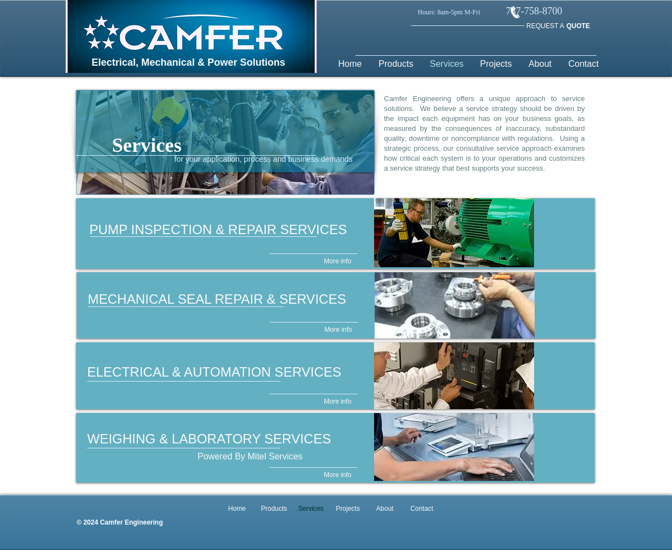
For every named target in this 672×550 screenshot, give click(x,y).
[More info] (337, 261)
